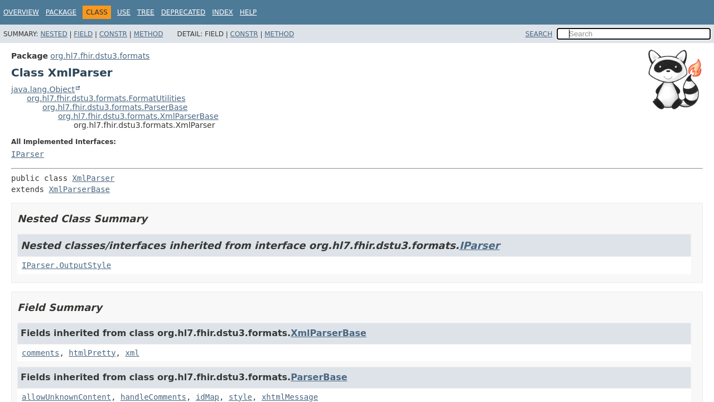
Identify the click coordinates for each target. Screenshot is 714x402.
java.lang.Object (43, 89)
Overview (21, 12)
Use (124, 12)
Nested (53, 34)
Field (83, 34)
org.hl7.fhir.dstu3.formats (99, 55)
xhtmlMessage (290, 397)
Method (148, 34)
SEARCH (539, 34)
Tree (146, 12)
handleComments (153, 397)
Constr (113, 34)
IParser (27, 154)
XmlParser (94, 178)
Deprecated (183, 12)
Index (222, 12)
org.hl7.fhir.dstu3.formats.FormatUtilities (106, 98)
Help (248, 12)
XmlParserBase (79, 189)
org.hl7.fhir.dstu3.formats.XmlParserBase (138, 116)
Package (61, 12)
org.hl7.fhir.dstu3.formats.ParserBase (114, 107)
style (240, 397)
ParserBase (319, 377)
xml (132, 352)
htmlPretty (92, 352)
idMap (207, 397)
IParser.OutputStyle (66, 265)
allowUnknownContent (66, 397)
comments (40, 352)
